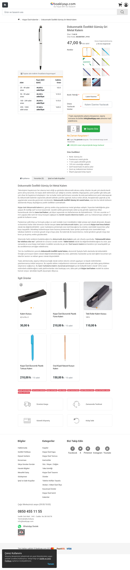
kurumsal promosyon (66, 266)
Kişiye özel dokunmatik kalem (29, 207)
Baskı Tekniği (72, 95)
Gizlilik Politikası (24, 452)
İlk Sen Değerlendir (103, 44)
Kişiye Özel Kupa (49, 452)
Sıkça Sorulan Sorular (26, 464)
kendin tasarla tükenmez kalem (71, 215)
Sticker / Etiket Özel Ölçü (52, 485)
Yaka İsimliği (47, 468)
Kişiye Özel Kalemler (30, 20)
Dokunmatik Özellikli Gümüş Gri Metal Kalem (58, 20)
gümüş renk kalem (23, 392)
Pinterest (88, 450)
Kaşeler (45, 448)
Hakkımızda (22, 448)
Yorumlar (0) (39, 178)
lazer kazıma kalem (73, 390)
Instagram (97, 450)
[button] (126, 5)
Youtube (107, 450)
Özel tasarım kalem (76, 244)
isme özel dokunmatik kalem (67, 224)
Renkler (70, 50)
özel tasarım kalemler (38, 390)
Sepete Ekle (91, 129)
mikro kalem (62, 390)
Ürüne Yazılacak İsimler (71, 106)
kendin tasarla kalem (24, 390)
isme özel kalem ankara (102, 390)
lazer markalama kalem (47, 266)
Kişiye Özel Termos (50, 456)
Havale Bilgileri (24, 468)
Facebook (72, 450)
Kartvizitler (47, 460)
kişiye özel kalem (52, 390)
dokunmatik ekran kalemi (63, 239)
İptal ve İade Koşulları (56, 178)
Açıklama (25, 178)
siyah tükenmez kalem (87, 390)
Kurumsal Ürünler (49, 489)
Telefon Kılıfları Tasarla (52, 481)
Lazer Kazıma (91, 97)
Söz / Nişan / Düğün (50, 464)
